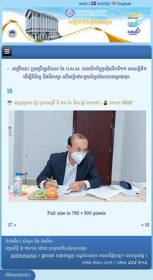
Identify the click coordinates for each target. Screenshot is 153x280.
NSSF (127, 103)
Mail (83, 4)
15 (147, 225)
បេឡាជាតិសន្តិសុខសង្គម (68, 249)
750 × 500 (82, 213)
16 (9, 91)
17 (10, 225)
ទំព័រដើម (12, 241)
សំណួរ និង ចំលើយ (37, 241)
